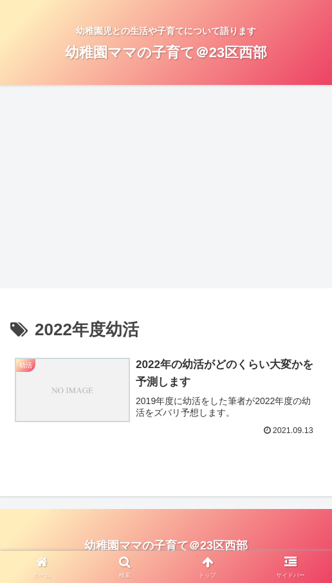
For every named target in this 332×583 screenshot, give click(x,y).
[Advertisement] (166, 190)
